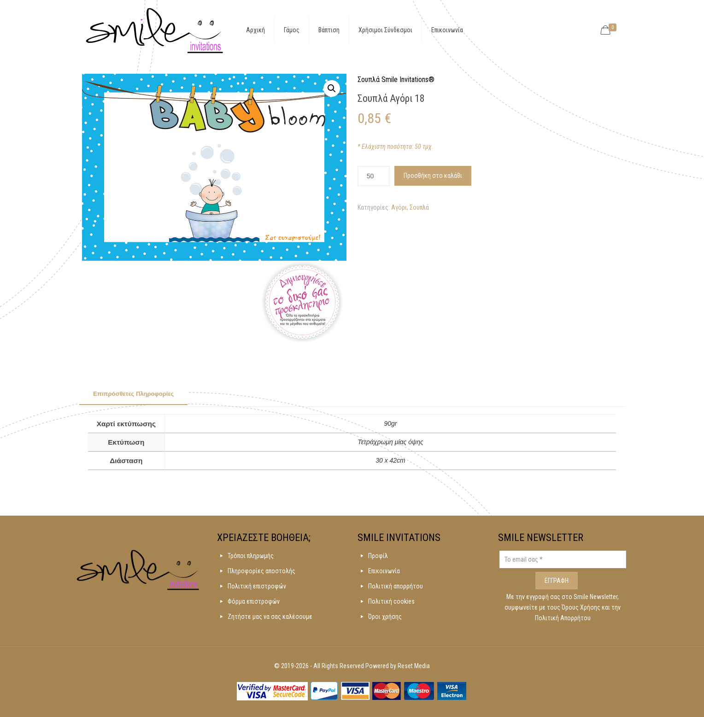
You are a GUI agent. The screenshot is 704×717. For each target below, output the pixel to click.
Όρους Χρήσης (582, 607)
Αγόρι (399, 207)
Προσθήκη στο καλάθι (433, 175)
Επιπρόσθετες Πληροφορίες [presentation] (133, 393)
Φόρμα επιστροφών (254, 601)
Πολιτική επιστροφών (257, 586)
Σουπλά (419, 207)
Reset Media (414, 666)
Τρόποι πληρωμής (251, 555)
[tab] (133, 394)
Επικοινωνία (384, 571)
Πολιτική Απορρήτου (563, 618)
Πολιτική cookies (391, 601)
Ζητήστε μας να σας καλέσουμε (270, 616)
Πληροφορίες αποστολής (261, 571)
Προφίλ (378, 555)
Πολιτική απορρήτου (395, 586)
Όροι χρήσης (385, 616)
